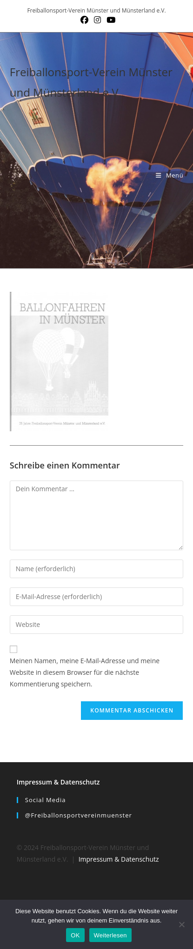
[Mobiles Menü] (169, 175)
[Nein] (181, 924)
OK (75, 935)
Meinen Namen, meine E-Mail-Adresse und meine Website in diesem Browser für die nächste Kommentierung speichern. (85, 672)
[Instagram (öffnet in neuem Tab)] (97, 20)
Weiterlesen (110, 935)
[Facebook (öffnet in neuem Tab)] (84, 20)
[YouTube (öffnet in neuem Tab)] (109, 20)
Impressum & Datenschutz (58, 782)
